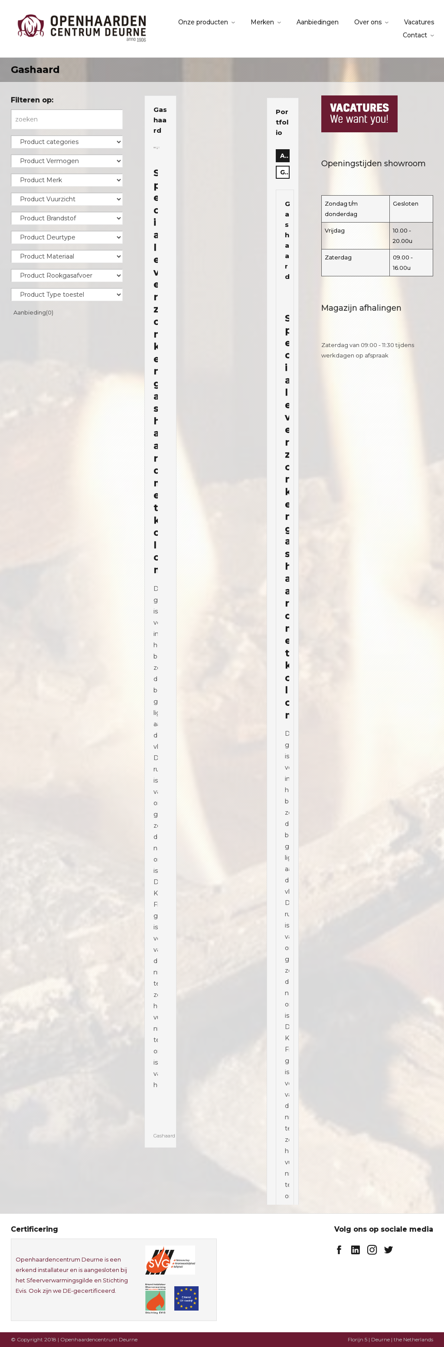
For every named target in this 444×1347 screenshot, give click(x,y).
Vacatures (419, 22)
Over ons (368, 22)
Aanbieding (33, 312)
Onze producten (203, 22)
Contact (415, 35)
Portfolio (282, 122)
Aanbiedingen (318, 22)
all (285, 156)
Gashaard (160, 119)
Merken (262, 22)
